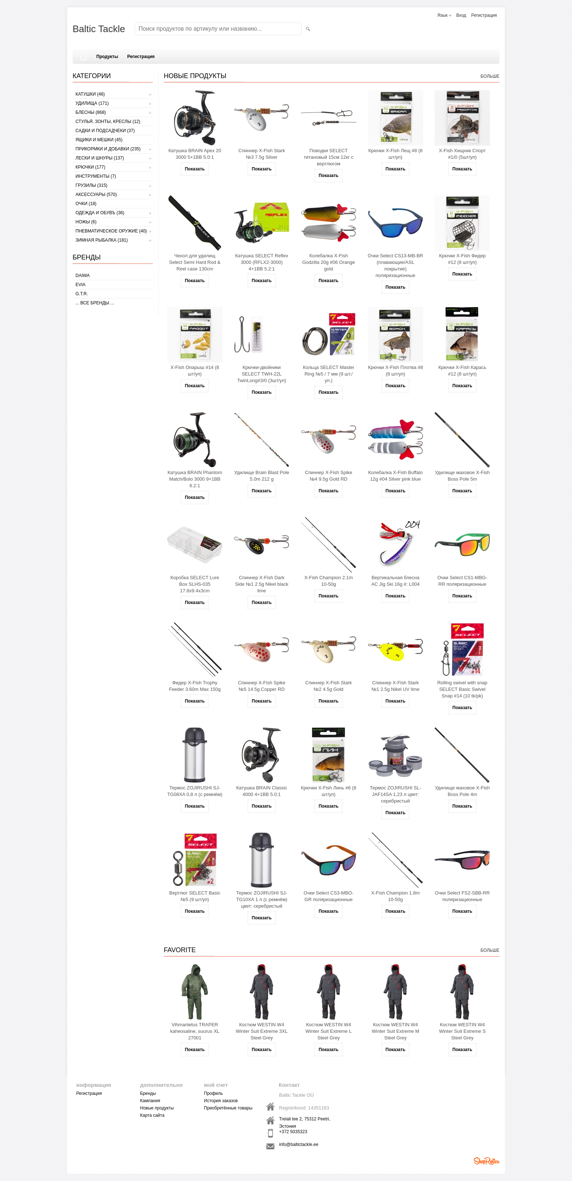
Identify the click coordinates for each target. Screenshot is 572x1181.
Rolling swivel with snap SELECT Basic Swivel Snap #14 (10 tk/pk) (462, 689)
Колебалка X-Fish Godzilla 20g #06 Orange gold (328, 262)
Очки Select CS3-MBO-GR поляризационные (328, 896)
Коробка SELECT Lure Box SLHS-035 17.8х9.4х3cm (194, 584)
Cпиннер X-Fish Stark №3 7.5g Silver (262, 154)
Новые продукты (157, 1108)
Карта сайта (152, 1115)
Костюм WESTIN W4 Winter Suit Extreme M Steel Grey (395, 1031)
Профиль (213, 1093)
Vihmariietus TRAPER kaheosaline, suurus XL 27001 (194, 1031)
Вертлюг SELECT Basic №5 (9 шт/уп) (194, 896)
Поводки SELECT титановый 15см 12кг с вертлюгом (328, 157)
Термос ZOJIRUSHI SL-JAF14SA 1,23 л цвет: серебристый (395, 794)
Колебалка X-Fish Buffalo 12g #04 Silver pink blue (395, 476)
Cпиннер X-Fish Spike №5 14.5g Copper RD (261, 686)
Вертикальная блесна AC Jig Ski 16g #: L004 (395, 581)
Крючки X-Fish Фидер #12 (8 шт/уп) (462, 259)
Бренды (148, 1093)
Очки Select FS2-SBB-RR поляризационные (462, 896)
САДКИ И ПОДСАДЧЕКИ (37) (105, 130)
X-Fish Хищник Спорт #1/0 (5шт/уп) (462, 154)
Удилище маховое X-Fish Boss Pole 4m (462, 791)
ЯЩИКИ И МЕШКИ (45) (99, 139)
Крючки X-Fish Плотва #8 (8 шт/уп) (395, 371)
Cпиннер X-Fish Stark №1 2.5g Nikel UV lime (395, 686)
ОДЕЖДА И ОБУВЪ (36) (100, 212)
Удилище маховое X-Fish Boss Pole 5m (462, 476)
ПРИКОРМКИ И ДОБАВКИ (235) (108, 148)
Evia (80, 284)
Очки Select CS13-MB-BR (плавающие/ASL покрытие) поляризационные (395, 265)
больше (489, 76)
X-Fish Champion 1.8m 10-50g (395, 896)
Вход (461, 15)
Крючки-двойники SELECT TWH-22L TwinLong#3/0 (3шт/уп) (261, 374)
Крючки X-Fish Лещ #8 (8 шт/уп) (395, 154)
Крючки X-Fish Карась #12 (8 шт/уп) (462, 371)
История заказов (221, 1100)
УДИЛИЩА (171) (92, 103)
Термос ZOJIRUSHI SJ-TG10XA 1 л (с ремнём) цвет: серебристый (261, 899)
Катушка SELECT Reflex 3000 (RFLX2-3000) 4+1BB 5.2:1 (261, 262)
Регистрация (484, 15)
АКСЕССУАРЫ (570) (96, 194)
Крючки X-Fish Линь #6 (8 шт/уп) (328, 791)
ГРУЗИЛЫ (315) (91, 185)
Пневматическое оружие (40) (111, 231)
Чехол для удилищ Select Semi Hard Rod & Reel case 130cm (195, 262)
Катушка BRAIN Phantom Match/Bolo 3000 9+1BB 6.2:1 (194, 479)
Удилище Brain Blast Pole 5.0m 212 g (261, 476)
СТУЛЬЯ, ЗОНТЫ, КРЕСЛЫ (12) (108, 121)
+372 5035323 (293, 1131)
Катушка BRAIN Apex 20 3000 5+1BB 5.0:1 (195, 154)
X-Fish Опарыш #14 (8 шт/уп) (194, 371)
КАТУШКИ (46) (90, 94)
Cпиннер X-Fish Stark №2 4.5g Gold (328, 686)
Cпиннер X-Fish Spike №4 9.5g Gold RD (328, 476)
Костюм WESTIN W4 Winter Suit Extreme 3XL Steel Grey (261, 1031)
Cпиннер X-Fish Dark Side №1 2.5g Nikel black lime (261, 584)
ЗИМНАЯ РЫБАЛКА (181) (102, 240)
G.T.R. (82, 293)
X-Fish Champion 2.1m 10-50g (328, 581)
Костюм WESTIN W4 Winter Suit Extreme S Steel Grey (462, 1031)
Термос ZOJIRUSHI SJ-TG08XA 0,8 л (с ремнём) (194, 791)
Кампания (150, 1100)
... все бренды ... (95, 302)
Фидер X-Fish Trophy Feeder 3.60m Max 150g (195, 686)
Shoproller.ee (486, 1161)
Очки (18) (86, 203)
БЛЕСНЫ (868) (91, 112)
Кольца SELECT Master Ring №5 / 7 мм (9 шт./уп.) (328, 374)
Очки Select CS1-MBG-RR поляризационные (462, 581)
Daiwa (83, 275)
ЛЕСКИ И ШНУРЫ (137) (100, 158)
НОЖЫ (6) (86, 221)
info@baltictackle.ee (298, 1144)
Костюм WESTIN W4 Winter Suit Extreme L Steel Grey (328, 1031)
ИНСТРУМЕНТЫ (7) (96, 176)
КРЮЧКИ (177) (90, 167)
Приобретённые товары (228, 1108)
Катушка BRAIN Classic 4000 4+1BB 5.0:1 (261, 791)
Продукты (107, 56)
